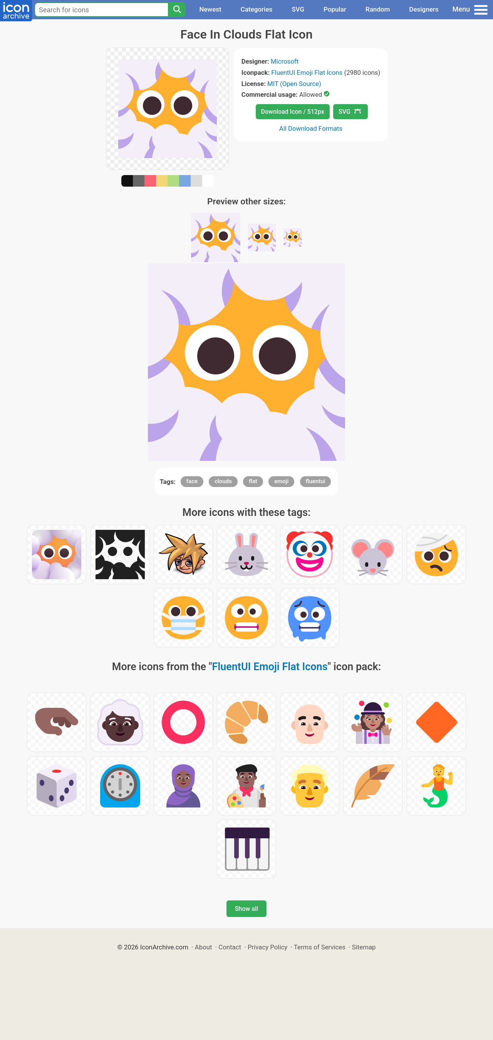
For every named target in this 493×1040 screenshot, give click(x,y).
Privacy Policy (267, 947)
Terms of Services (319, 947)
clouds (223, 481)
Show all (246, 908)
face (192, 481)
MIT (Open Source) (294, 84)
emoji (281, 481)
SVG (298, 9)
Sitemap (364, 947)
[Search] (177, 9)
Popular (335, 9)
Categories (257, 9)
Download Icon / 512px (292, 111)
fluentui (315, 481)
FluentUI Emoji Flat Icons (306, 72)
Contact (229, 947)
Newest (210, 9)
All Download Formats (311, 128)
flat (253, 481)
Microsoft (284, 61)
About (203, 947)
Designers (423, 9)
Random (378, 9)
